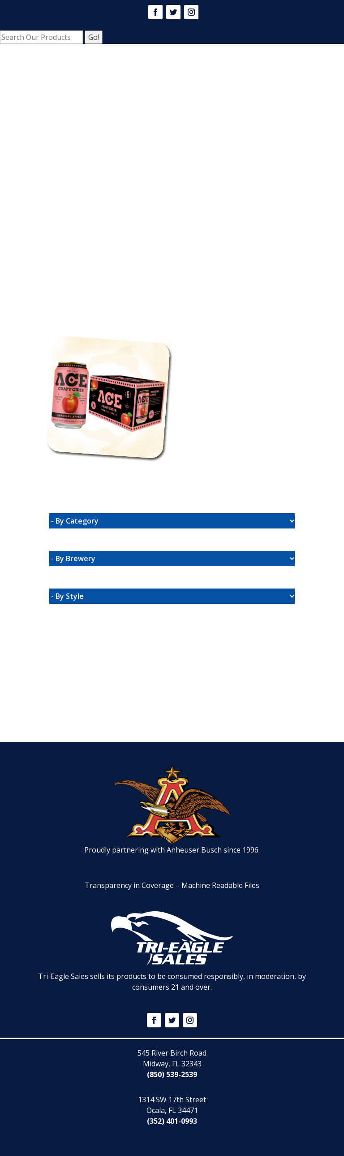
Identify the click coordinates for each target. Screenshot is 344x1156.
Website (88, 322)
